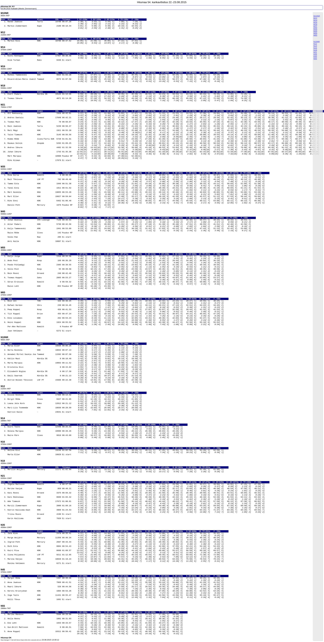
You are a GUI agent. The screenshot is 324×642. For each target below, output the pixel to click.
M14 (315, 20)
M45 (315, 31)
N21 (315, 52)
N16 (315, 48)
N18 (315, 50)
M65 (315, 35)
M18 (315, 24)
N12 (315, 44)
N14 (315, 46)
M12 (315, 18)
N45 (315, 57)
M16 (315, 22)
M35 (315, 29)
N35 (315, 54)
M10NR (316, 16)
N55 (315, 59)
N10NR (316, 42)
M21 (315, 27)
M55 (315, 33)
